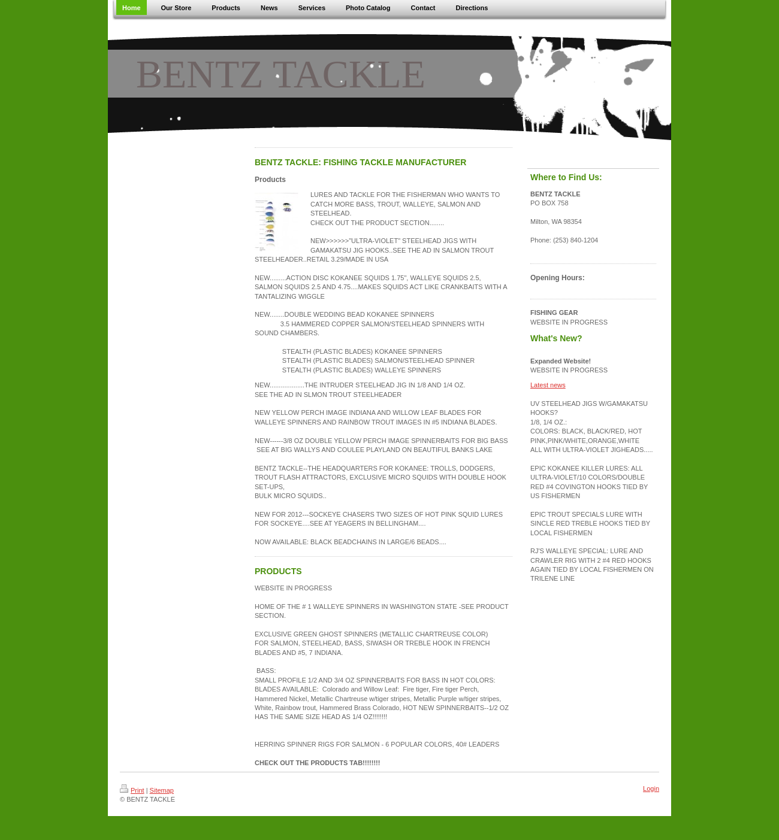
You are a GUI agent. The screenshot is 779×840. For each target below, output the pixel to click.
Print (132, 790)
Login (651, 788)
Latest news (548, 385)
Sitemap (162, 790)
